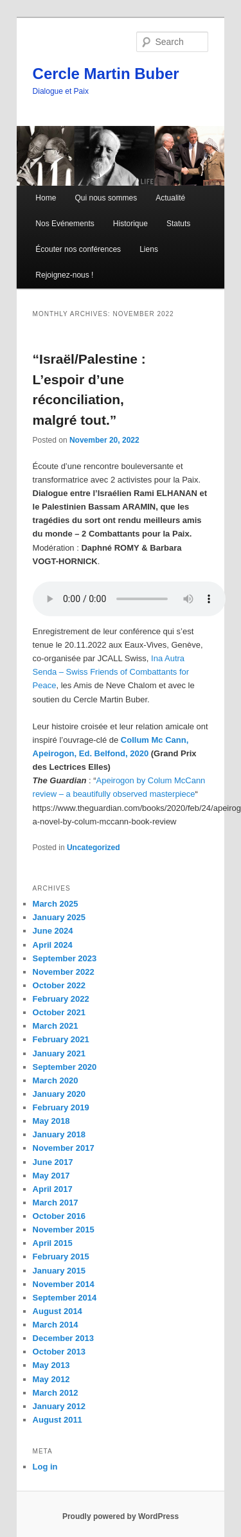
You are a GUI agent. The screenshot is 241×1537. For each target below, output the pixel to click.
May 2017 (51, 1175)
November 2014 (63, 1284)
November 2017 (63, 1148)
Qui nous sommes (106, 197)
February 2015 (61, 1256)
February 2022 (61, 999)
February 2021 (61, 1039)
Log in (45, 1466)
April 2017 (53, 1189)
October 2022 (59, 985)
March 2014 (55, 1324)
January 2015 (59, 1270)
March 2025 (55, 904)
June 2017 (53, 1162)
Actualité (170, 197)
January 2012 (59, 1406)
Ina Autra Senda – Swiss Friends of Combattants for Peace (111, 671)
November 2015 (63, 1229)
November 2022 (63, 972)
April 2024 (53, 945)
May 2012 (51, 1379)
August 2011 (57, 1420)
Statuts (178, 223)
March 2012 (55, 1393)
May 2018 (51, 1121)
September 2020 (65, 1067)
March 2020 (55, 1080)
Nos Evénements (64, 223)
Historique (130, 223)
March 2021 (55, 1026)
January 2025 (59, 917)
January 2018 (59, 1134)
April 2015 (53, 1243)
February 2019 (61, 1107)
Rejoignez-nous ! (64, 275)
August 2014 (57, 1311)
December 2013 (63, 1338)
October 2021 (59, 1012)
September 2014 (65, 1297)
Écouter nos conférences (78, 249)
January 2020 (59, 1094)
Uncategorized (93, 847)
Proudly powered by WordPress (120, 1516)
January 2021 (59, 1053)
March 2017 (55, 1202)
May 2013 (51, 1365)
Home (45, 197)
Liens (148, 249)
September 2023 (65, 958)
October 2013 (59, 1351)
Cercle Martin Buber (106, 73)
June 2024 (53, 931)
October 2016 (59, 1216)
